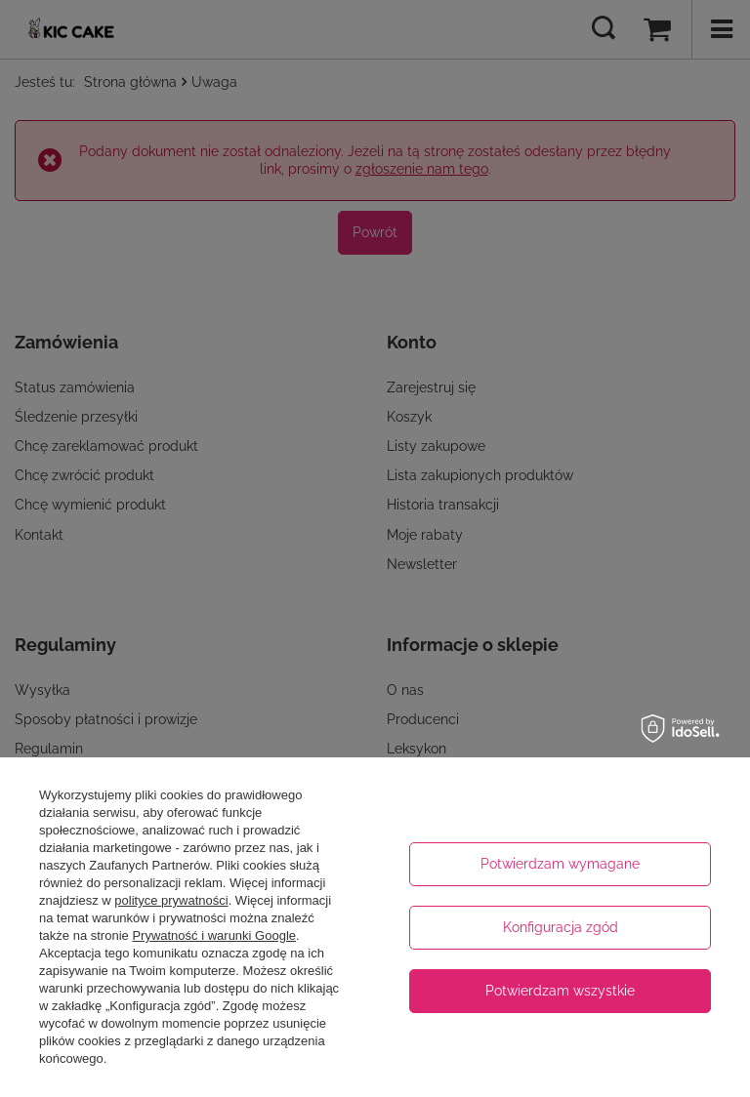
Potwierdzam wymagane (560, 864)
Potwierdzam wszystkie (560, 990)
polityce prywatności (171, 900)
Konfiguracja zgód (560, 927)
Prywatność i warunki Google (214, 935)
